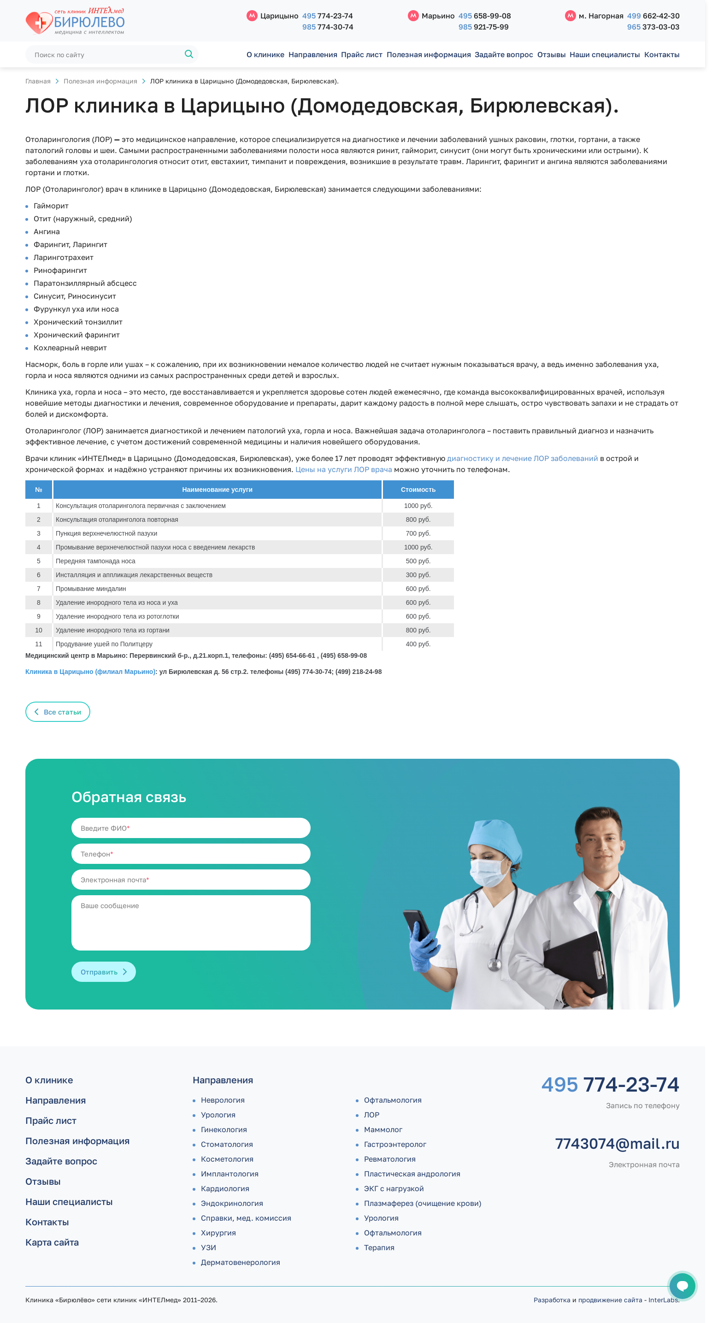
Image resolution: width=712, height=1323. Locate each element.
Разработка (552, 1300)
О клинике (265, 54)
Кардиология (225, 1188)
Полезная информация (429, 54)
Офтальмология (393, 1099)
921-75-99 (484, 26)
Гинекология (224, 1129)
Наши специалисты (605, 54)
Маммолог (383, 1129)
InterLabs (663, 1300)
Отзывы (551, 54)
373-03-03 (653, 26)
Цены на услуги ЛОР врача (343, 469)
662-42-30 (653, 15)
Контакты (662, 54)
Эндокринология (232, 1203)
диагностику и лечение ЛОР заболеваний (522, 458)
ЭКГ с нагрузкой (394, 1188)
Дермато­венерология (240, 1262)
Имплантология (230, 1173)
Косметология (227, 1159)
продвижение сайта (610, 1300)
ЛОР (371, 1114)
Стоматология (227, 1144)
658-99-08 (485, 15)
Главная (38, 81)
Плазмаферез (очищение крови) (423, 1203)
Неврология (223, 1099)
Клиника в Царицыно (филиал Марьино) (90, 671)
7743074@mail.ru (617, 1143)
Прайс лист (361, 54)
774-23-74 (327, 15)
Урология (218, 1114)
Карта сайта (52, 1241)
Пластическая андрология (412, 1173)
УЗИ (208, 1247)
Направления (312, 54)
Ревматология (390, 1159)
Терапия (379, 1247)
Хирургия (218, 1232)
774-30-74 (327, 26)
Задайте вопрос (504, 54)
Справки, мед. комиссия (246, 1218)
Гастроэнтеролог (395, 1144)
